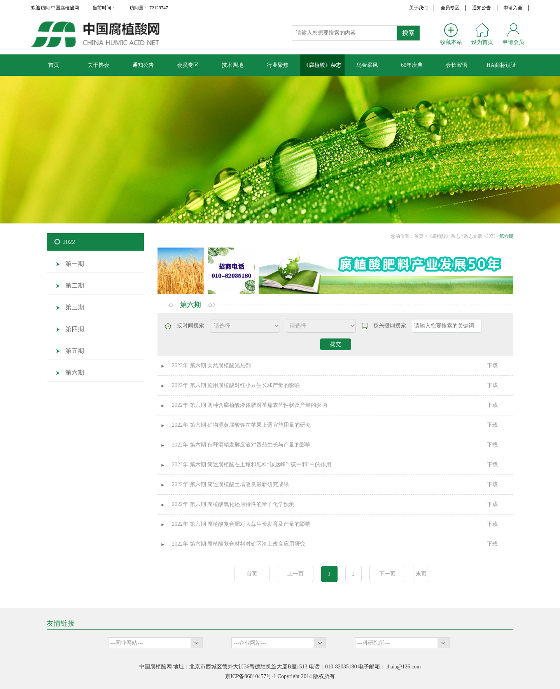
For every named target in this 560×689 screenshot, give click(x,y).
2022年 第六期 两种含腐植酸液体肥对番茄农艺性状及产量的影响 (249, 405)
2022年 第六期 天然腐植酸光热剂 (211, 365)
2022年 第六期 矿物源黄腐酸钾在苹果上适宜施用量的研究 (241, 425)
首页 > (420, 236)
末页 (421, 574)
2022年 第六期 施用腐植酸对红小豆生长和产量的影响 (236, 385)
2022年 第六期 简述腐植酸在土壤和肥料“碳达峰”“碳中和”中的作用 (251, 464)
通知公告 (481, 7)
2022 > (492, 236)
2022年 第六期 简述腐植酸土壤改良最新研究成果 (230, 484)
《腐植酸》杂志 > (445, 236)
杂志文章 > (475, 236)
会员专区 (450, 7)
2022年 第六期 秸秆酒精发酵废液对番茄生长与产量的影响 (241, 445)
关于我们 (418, 7)
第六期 (506, 236)
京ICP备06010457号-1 (250, 676)
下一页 (387, 574)
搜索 (408, 33)
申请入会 (513, 7)
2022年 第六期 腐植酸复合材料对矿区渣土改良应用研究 (238, 544)
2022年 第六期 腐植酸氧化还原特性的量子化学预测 (233, 504)
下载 (492, 365)
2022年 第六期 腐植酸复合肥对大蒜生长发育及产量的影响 (241, 524)
